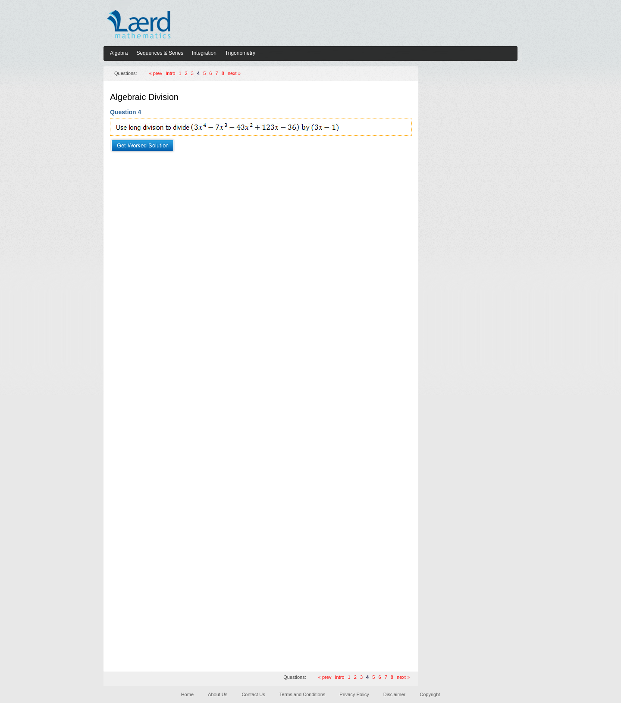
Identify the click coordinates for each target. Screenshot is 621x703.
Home (187, 694)
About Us (217, 694)
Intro (170, 73)
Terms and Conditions (302, 694)
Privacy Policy (354, 694)
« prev (156, 73)
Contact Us (253, 694)
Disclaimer (394, 694)
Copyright (430, 694)
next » (234, 73)
